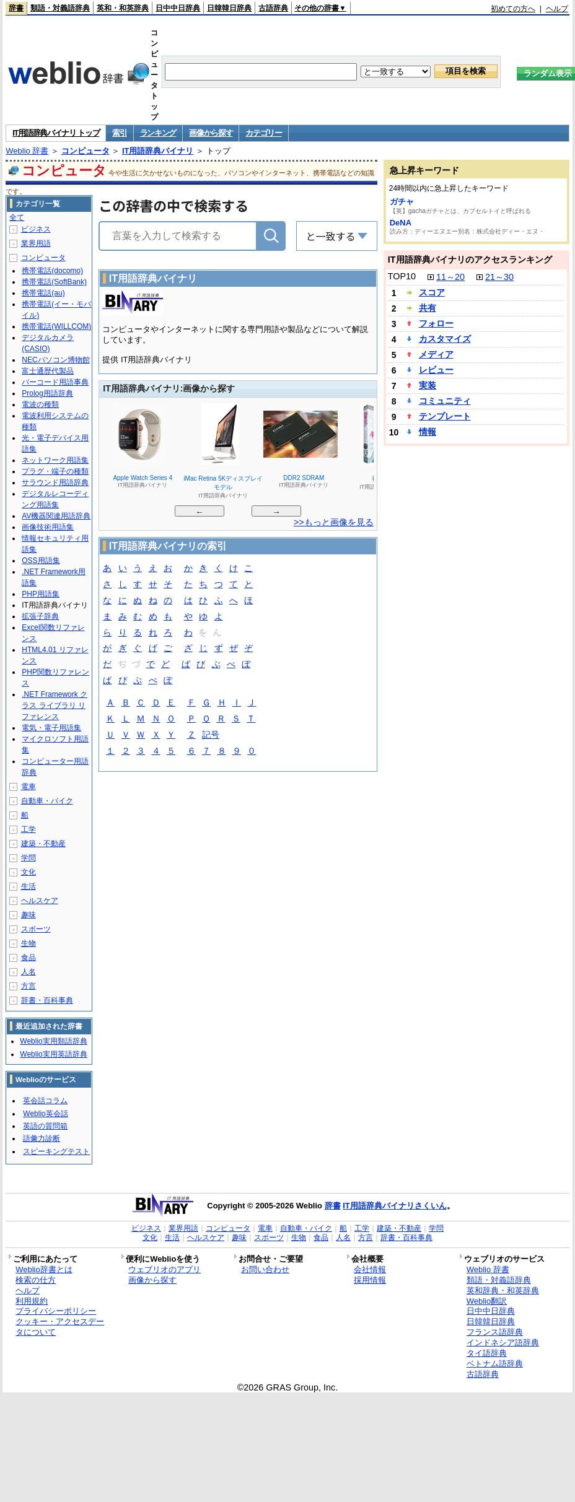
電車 (28, 786)
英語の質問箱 (45, 1126)
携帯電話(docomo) (52, 270)
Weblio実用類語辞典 (53, 1041)
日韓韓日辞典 (229, 8)
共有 (427, 308)
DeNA (400, 222)
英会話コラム (45, 1100)
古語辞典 (273, 8)
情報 (427, 432)
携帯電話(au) (43, 293)
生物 (28, 943)
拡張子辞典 (40, 616)
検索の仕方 (35, 1280)
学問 (28, 858)
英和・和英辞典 (123, 8)
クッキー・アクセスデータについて (59, 1327)
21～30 (499, 277)
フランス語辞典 (495, 1332)
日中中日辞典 (178, 8)
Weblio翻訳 (487, 1301)
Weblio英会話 (45, 1113)
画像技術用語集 (48, 527)
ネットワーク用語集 (55, 460)
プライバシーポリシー (55, 1311)
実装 (427, 385)
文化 (28, 872)
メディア (436, 354)
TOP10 (402, 276)
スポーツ (36, 929)
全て (16, 217)
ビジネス (36, 229)
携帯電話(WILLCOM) (56, 326)
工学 (28, 829)
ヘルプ (557, 8)
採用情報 (370, 1280)
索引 (119, 133)
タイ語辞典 (487, 1353)
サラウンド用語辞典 (55, 482)
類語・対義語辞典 (60, 8)
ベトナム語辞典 (495, 1363)
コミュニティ (445, 401)
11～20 (450, 277)
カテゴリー (263, 133)
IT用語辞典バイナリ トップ (55, 133)
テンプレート (445, 416)
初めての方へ (513, 8)
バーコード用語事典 (55, 382)
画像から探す (210, 133)
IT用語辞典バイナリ (158, 150)
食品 (28, 957)
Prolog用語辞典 (47, 393)
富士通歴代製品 (48, 371)
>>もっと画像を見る (334, 522)
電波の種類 (40, 404)
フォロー (436, 323)
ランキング (158, 133)
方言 (28, 986)
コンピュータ (85, 150)
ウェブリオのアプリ (164, 1269)
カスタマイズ (445, 339)
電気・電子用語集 (51, 727)
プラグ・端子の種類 (55, 471)
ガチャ (402, 201)
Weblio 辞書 (27, 150)
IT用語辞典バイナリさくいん (395, 1205)
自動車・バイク (47, 801)
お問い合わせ (265, 1269)
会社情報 (370, 1269)
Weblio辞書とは (43, 1269)
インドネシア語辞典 (503, 1342)
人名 (28, 971)
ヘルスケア (39, 900)
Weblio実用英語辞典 (53, 1054)
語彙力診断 (41, 1138)
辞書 (16, 8)
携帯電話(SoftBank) (54, 281)
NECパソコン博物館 (55, 360)
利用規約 (31, 1301)
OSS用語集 (40, 560)
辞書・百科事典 (47, 1000)
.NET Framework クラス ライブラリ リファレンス (54, 705)
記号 (210, 735)
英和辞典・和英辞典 (503, 1290)
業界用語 (36, 243)
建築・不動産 (43, 843)
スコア (432, 292)
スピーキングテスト (56, 1151)
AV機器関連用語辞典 (56, 516)
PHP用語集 (40, 594)
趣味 (28, 914)
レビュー (436, 370)
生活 (28, 886)
